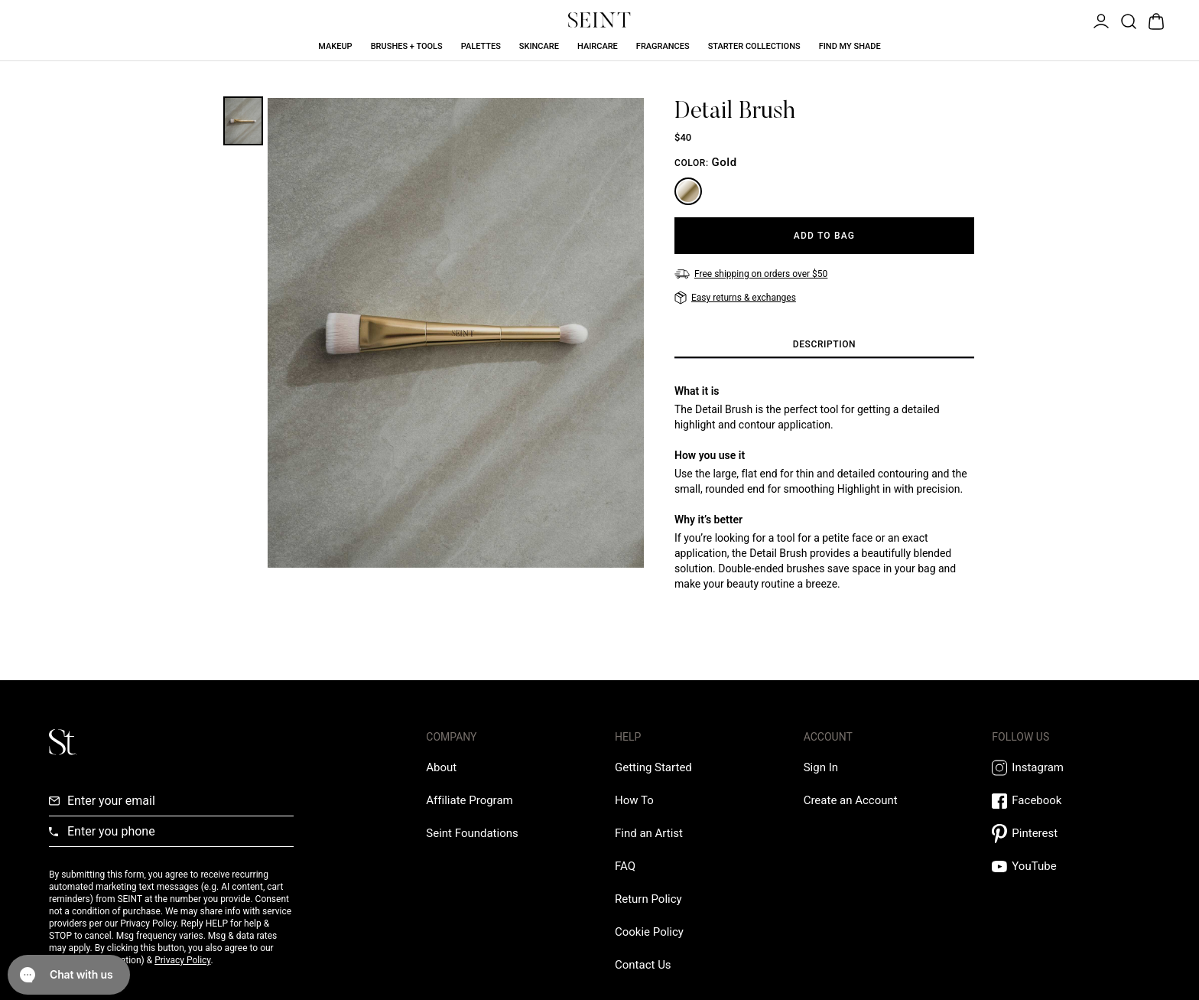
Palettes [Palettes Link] (481, 46)
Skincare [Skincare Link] (539, 46)
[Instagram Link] (1071, 767)
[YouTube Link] (1071, 866)
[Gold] (688, 191)
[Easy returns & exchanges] (735, 298)
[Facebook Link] (1071, 800)
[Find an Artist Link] (649, 833)
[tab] (824, 345)
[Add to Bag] (824, 235)
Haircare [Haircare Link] (597, 46)
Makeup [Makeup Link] (335, 46)
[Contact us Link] (643, 965)
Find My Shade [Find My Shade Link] (850, 46)
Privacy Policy (182, 960)
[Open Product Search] (1127, 20)
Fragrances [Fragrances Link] (663, 46)
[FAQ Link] (625, 866)
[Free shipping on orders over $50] (750, 274)
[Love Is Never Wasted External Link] (472, 833)
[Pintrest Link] (1071, 833)
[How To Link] (634, 800)
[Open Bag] (1154, 20)
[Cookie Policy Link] (649, 932)
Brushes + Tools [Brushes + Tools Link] (407, 46)
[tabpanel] (824, 487)
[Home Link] (599, 20)
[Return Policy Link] (648, 899)
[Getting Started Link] (653, 767)
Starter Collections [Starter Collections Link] (754, 46)
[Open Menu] (1099, 20)
